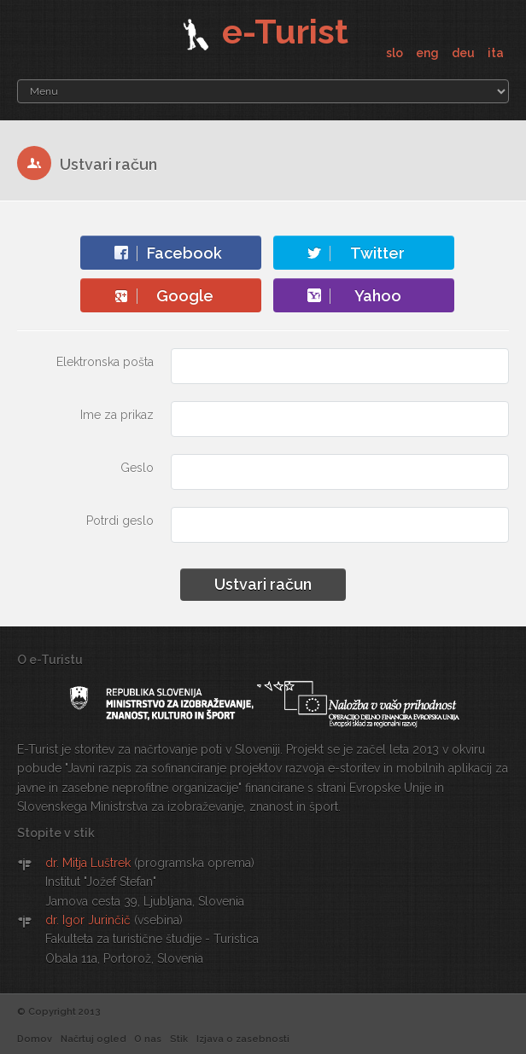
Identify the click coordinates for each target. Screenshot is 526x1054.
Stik (179, 1039)
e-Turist (263, 31)
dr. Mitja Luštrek (88, 863)
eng (428, 53)
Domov (34, 1039)
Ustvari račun (263, 584)
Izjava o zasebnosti (242, 1039)
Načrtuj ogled (93, 1039)
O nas (147, 1039)
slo (396, 53)
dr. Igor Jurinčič (88, 920)
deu (464, 53)
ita (496, 53)
